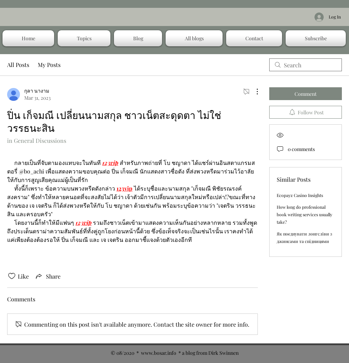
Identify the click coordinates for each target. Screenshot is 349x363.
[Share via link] (48, 276)
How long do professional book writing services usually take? (304, 214)
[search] (305, 64)
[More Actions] (253, 91)
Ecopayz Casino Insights (300, 195)
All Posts (18, 64)
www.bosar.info (158, 352)
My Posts (49, 64)
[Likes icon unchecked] (11, 276)
